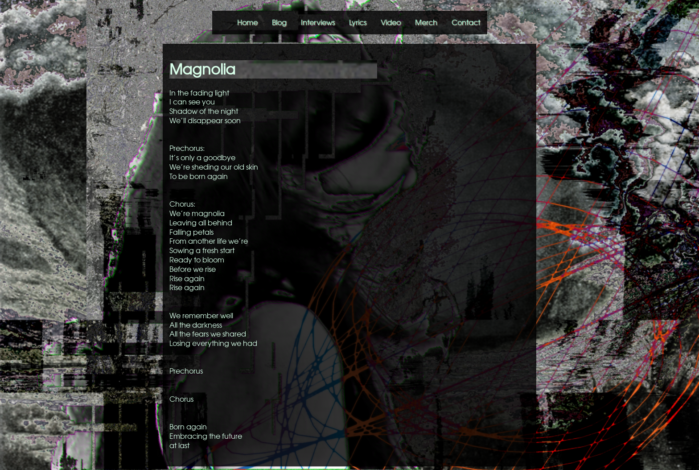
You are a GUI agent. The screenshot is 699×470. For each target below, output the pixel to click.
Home (247, 22)
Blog (279, 22)
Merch (426, 22)
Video (391, 22)
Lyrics (357, 22)
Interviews (318, 22)
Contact (466, 22)
